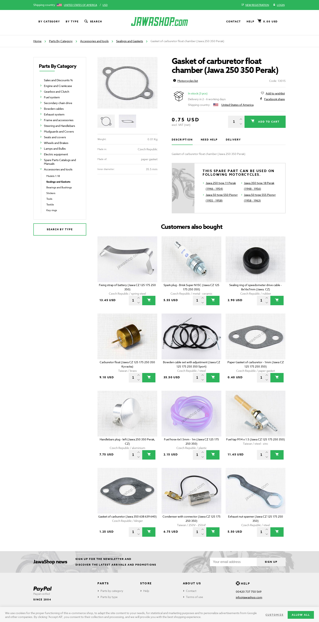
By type (72, 21)
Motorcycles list (185, 81)
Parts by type (109, 597)
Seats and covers (55, 137)
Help (251, 21)
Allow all (301, 615)
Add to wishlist (275, 93)
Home (37, 41)
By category (49, 21)
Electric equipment (56, 154)
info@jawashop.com (249, 597)
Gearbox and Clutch (56, 91)
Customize (274, 615)
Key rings (51, 210)
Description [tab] (182, 139)
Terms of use (194, 597)
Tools (49, 199)
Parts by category (112, 591)
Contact (233, 21)
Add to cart (268, 121)
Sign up (271, 562)
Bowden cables (54, 109)
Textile (50, 204)
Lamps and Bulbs (55, 148)
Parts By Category (61, 41)
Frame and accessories (58, 120)
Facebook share (274, 99)
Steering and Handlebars (59, 126)
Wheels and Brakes (56, 143)
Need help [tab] (209, 139)
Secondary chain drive (58, 103)
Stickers (50, 193)
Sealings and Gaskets (129, 41)
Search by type (60, 229)
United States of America (80, 5)
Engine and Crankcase (58, 86)
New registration (255, 5)
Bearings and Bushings (59, 187)
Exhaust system (54, 114)
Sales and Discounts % (58, 80)
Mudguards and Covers (59, 131)
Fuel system (52, 97)
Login (279, 5)
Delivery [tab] (233, 139)
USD (105, 5)
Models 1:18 (53, 176)
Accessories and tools (94, 41)
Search (93, 21)
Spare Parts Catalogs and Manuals (60, 162)
